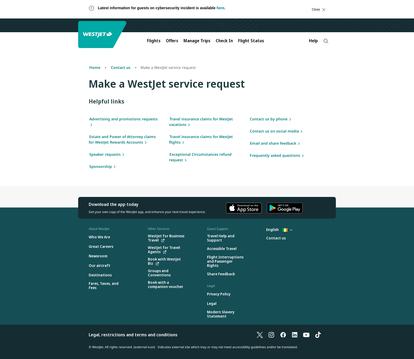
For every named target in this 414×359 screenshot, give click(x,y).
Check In (224, 41)
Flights (154, 41)
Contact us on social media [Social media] (274, 131)
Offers (172, 41)
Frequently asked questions (275, 155)
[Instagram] (271, 335)
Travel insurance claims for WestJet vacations (201, 121)
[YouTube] (306, 335)
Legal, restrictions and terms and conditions (133, 335)
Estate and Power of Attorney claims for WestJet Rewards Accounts (122, 139)
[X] (260, 335)
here (220, 8)
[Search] (326, 41)
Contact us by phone (269, 118)
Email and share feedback (273, 143)
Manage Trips (197, 41)
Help (313, 41)
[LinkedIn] (294, 335)
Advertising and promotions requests (123, 118)
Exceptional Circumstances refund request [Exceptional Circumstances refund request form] (200, 157)
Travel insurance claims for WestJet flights (201, 139)
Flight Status (251, 41)
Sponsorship (100, 166)
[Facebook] (283, 335)
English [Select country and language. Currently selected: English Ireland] (279, 229)
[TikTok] (318, 335)
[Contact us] (276, 238)
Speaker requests (105, 154)
